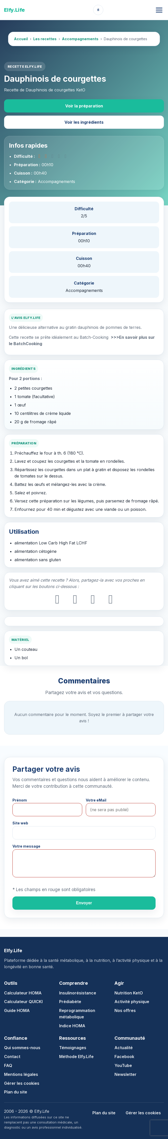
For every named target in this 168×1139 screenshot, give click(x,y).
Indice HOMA (72, 1025)
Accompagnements (80, 39)
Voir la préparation (84, 105)
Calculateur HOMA (23, 992)
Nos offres (125, 1010)
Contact (12, 1056)
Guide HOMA (17, 1010)
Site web (20, 823)
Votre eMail (96, 800)
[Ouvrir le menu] (159, 10)
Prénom (19, 800)
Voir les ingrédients (84, 122)
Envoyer (84, 903)
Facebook (124, 1056)
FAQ (8, 1065)
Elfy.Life (14, 10)
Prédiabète (70, 1001)
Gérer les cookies (21, 1083)
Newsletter (125, 1074)
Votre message (26, 846)
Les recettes (45, 39)
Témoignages (72, 1047)
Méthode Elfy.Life (76, 1056)
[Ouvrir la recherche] (98, 10)
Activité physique (131, 1001)
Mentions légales (21, 1074)
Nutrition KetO (128, 992)
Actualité (123, 1047)
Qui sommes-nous (22, 1047)
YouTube (123, 1065)
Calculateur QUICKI (23, 1001)
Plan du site (15, 1091)
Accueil (21, 39)
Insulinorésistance (77, 992)
